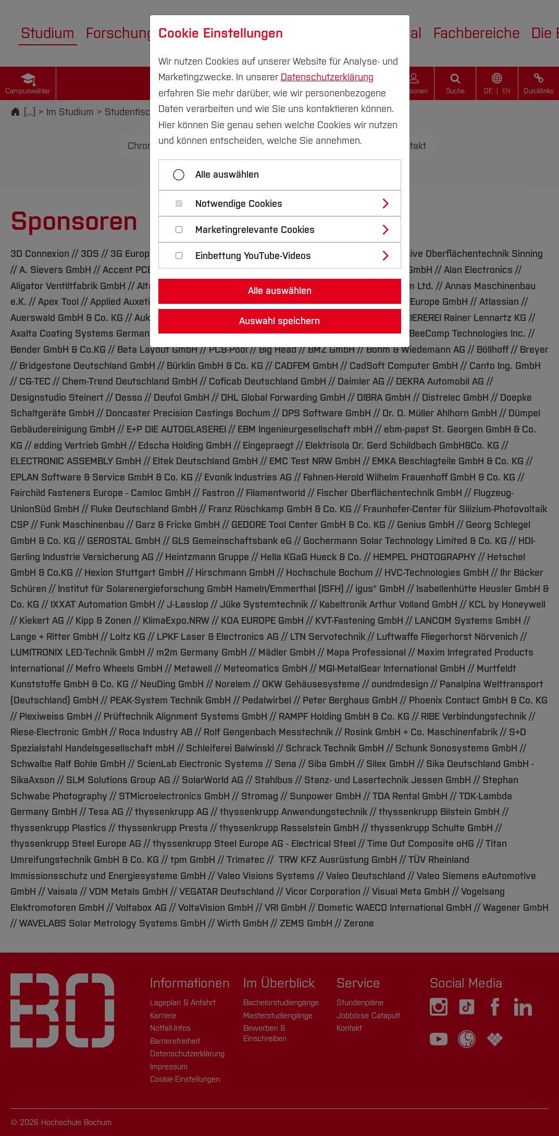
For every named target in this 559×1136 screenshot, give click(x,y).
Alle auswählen (227, 174)
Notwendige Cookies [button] (238, 204)
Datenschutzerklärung (327, 77)
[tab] (284, 203)
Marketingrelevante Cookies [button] (255, 230)
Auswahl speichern (279, 321)
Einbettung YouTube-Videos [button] (253, 256)
